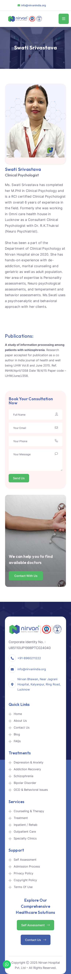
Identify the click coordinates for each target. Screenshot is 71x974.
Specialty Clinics (25, 838)
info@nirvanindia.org (33, 5)
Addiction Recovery (27, 769)
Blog (17, 734)
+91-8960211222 (29, 658)
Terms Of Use (23, 887)
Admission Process (27, 866)
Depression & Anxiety (28, 762)
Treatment (21, 818)
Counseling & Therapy (29, 811)
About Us (20, 720)
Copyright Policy (25, 880)
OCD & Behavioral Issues (31, 789)
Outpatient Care (25, 831)
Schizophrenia (23, 776)
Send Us (19, 478)
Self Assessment (25, 859)
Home (18, 714)
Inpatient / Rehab (25, 825)
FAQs (17, 741)
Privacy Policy (23, 873)
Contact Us (21, 727)
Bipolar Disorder (25, 783)
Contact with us (26, 576)
